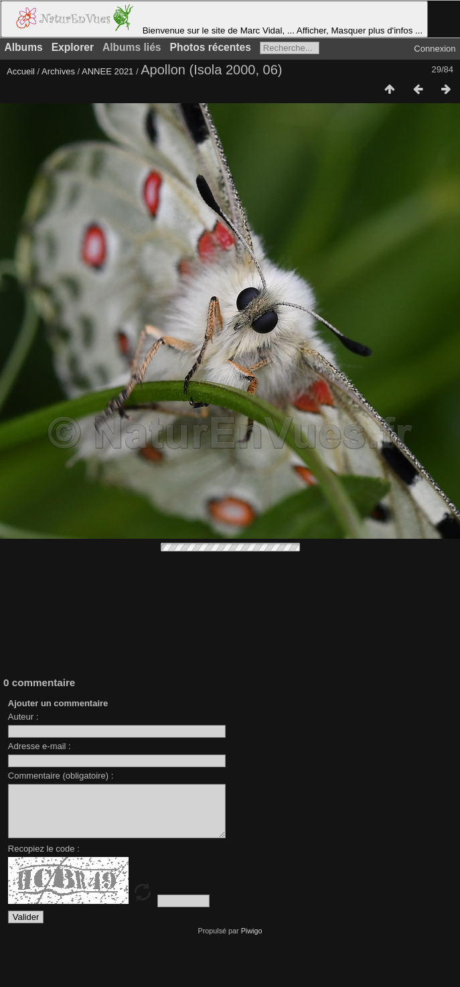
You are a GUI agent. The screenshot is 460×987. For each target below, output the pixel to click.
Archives (58, 71)
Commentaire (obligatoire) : (61, 776)
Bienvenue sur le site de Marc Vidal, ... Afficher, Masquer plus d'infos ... (214, 19)
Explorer (73, 47)
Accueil (21, 71)
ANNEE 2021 (107, 71)
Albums (24, 47)
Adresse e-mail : (39, 746)
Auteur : (23, 717)
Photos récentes (210, 47)
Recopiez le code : (44, 859)
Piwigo (251, 941)
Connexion (434, 49)
